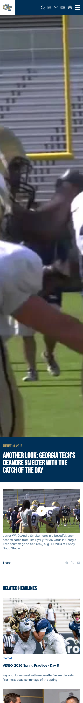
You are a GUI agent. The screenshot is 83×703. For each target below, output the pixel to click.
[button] (43, 7)
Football (7, 658)
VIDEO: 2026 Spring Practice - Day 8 (31, 665)
